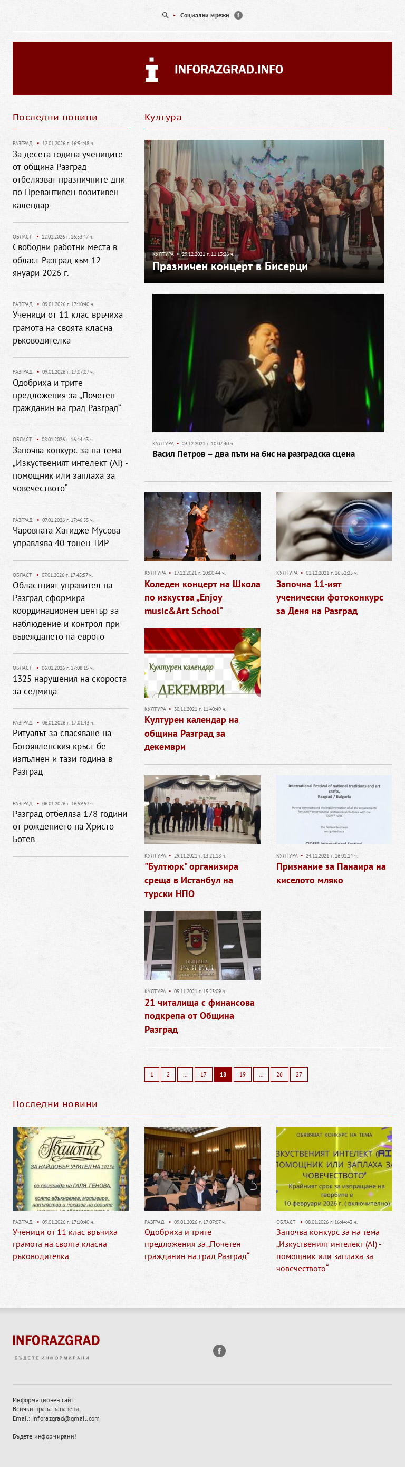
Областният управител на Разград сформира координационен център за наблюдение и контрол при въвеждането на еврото (66, 610)
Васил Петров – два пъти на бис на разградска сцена (253, 454)
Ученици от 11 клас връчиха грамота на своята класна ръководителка (68, 327)
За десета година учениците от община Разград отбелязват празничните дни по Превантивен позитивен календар (69, 179)
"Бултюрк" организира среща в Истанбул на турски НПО (191, 879)
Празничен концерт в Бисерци (230, 266)
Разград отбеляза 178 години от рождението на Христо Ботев (70, 826)
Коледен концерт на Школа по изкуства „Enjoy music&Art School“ (202, 597)
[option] (202, 15)
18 (223, 1074)
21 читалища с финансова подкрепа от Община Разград (199, 1015)
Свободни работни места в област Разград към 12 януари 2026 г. (65, 260)
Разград (23, 143)
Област (22, 236)
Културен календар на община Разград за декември (191, 732)
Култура (163, 254)
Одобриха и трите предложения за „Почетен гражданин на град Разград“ (67, 395)
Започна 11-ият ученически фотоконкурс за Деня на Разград (329, 597)
